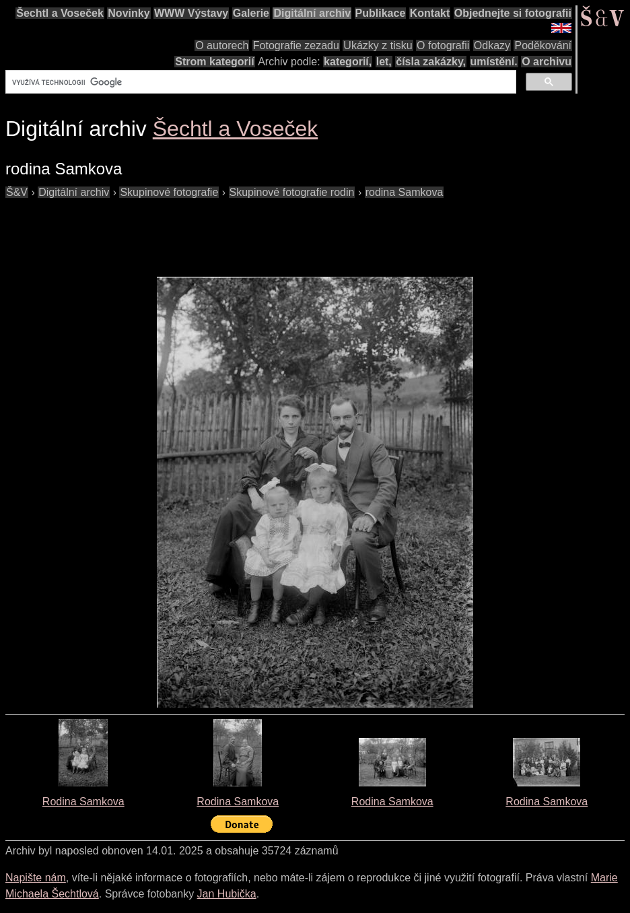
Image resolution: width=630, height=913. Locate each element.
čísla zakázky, (431, 61)
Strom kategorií (214, 61)
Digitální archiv (312, 13)
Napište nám (35, 877)
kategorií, (348, 61)
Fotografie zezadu (296, 45)
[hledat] (259, 82)
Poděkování (542, 45)
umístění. (494, 61)
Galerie (251, 13)
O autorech (221, 45)
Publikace (380, 13)
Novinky (128, 13)
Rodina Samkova (83, 801)
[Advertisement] (250, 231)
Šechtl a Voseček (60, 13)
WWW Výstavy (191, 13)
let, (384, 61)
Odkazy (492, 45)
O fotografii (443, 45)
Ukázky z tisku (377, 45)
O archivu (546, 61)
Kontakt (430, 13)
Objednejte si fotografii (512, 13)
